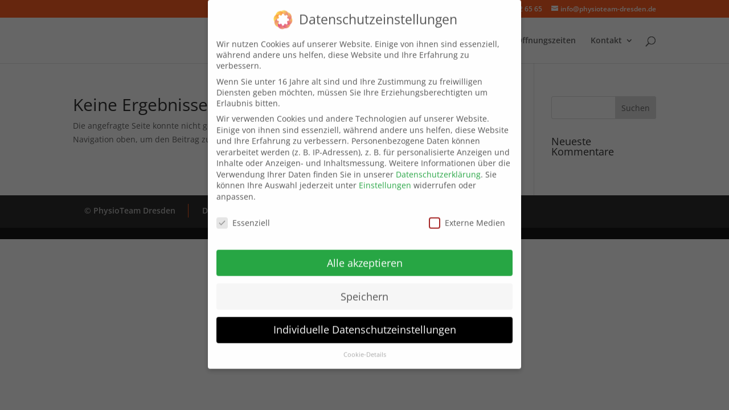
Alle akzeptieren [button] (365, 255)
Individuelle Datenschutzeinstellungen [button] (364, 322)
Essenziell (243, 215)
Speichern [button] (364, 289)
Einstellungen (385, 178)
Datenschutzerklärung (438, 167)
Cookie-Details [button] (364, 347)
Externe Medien (467, 215)
